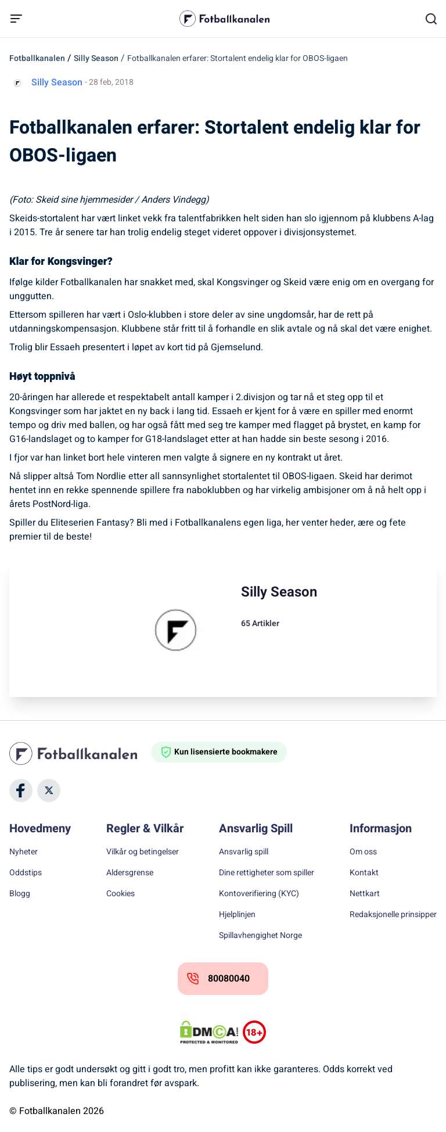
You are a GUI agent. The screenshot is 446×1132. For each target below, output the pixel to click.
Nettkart (365, 894)
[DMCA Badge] (209, 1032)
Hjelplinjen (237, 915)
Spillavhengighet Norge (260, 935)
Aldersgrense (129, 873)
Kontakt (364, 873)
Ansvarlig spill (243, 852)
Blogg (19, 894)
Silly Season (96, 58)
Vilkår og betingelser (142, 852)
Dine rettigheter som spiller (266, 873)
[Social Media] (21, 790)
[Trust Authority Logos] (254, 1032)
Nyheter (23, 852)
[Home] (80, 753)
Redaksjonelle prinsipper (393, 915)
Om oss (363, 852)
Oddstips (25, 873)
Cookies (120, 894)
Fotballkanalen (37, 58)
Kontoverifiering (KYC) (259, 894)
